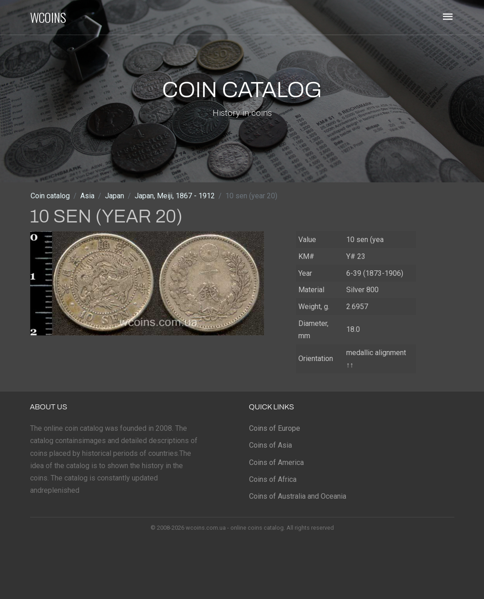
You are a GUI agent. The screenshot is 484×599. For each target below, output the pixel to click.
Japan (114, 195)
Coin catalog (50, 195)
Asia (87, 195)
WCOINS (48, 17)
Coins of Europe (274, 428)
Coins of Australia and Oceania (297, 496)
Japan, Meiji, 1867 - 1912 (175, 195)
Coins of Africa (273, 479)
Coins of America (276, 462)
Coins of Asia (270, 445)
